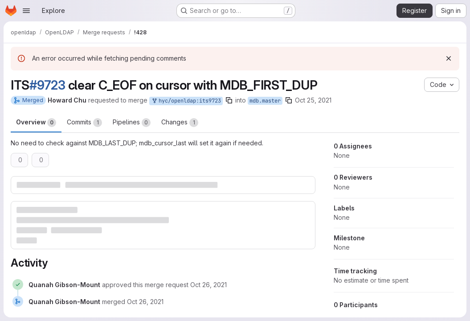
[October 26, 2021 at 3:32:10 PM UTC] (145, 301)
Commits (84, 122)
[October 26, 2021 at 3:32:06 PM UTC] (208, 284)
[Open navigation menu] (26, 11)
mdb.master (265, 100)
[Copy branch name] (229, 100)
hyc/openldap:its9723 (186, 101)
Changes (179, 122)
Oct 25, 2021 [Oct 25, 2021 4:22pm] (313, 100)
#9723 (47, 85)
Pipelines (132, 122)
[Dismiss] (448, 58)
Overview (36, 122)
